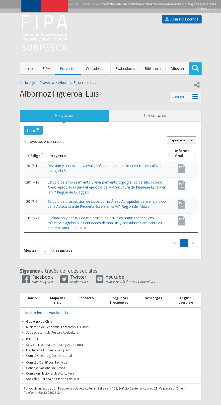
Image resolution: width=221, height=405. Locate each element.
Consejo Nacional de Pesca (45, 368)
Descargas (153, 298)
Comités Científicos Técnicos (46, 362)
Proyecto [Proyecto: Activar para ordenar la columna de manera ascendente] (58, 155)
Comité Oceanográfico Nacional (49, 356)
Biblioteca (153, 68)
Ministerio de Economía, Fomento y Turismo (57, 327)
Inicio (28, 68)
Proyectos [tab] (64, 115)
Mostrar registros (48, 250)
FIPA (46, 68)
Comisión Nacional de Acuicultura (50, 373)
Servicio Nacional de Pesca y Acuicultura (54, 345)
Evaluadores (125, 68)
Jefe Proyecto (43, 82)
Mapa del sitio (57, 300)
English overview (185, 300)
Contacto (86, 298)
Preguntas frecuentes (119, 300)
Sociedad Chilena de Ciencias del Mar (52, 379)
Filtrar (33, 130)
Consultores (95, 68)
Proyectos (68, 68)
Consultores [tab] (155, 115)
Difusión (177, 68)
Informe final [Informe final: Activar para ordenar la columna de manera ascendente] (182, 153)
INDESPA (32, 339)
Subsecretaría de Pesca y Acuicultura (52, 332)
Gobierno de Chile (39, 321)
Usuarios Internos (181, 19)
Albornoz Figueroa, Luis (77, 82)
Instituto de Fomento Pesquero (48, 350)
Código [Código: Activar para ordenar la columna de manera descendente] (34, 155)
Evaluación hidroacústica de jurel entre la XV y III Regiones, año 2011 (166, 4)
